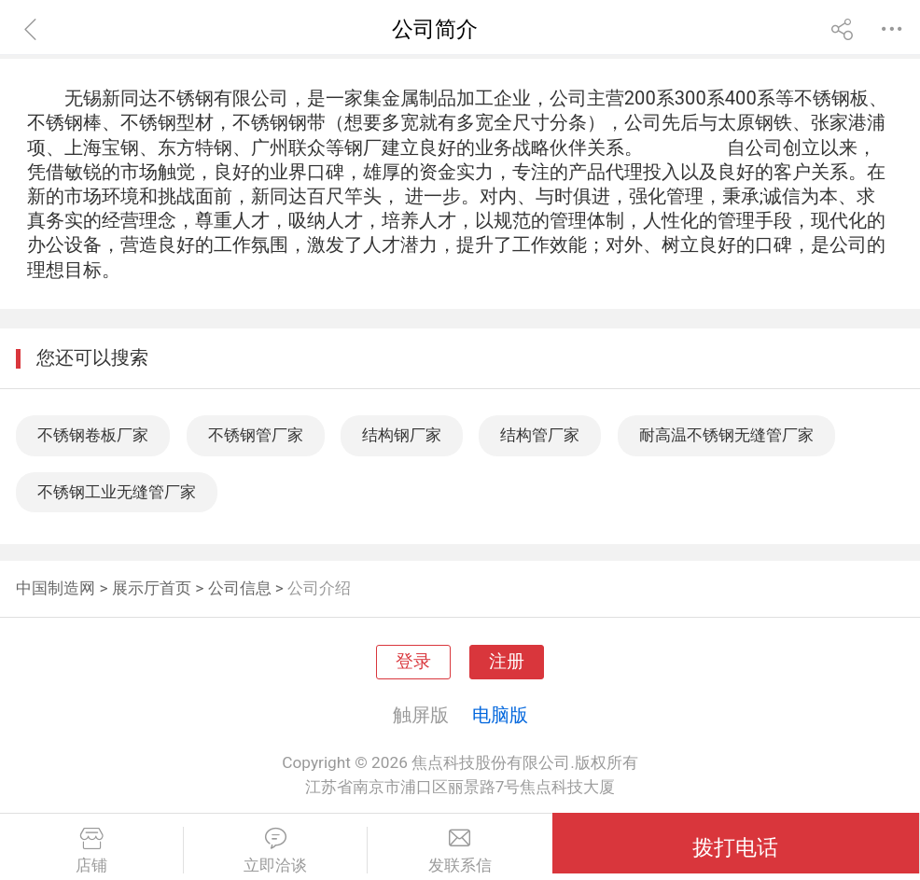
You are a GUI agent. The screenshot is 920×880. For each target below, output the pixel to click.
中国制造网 (55, 588)
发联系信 (459, 851)
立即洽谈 (275, 851)
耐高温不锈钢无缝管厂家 (726, 435)
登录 (413, 661)
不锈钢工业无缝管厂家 (116, 491)
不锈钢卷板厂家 (92, 435)
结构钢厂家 (401, 435)
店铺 (91, 851)
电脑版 (500, 715)
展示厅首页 (151, 588)
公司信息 (240, 588)
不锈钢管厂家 (255, 435)
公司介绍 (319, 588)
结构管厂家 (539, 435)
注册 (506, 661)
